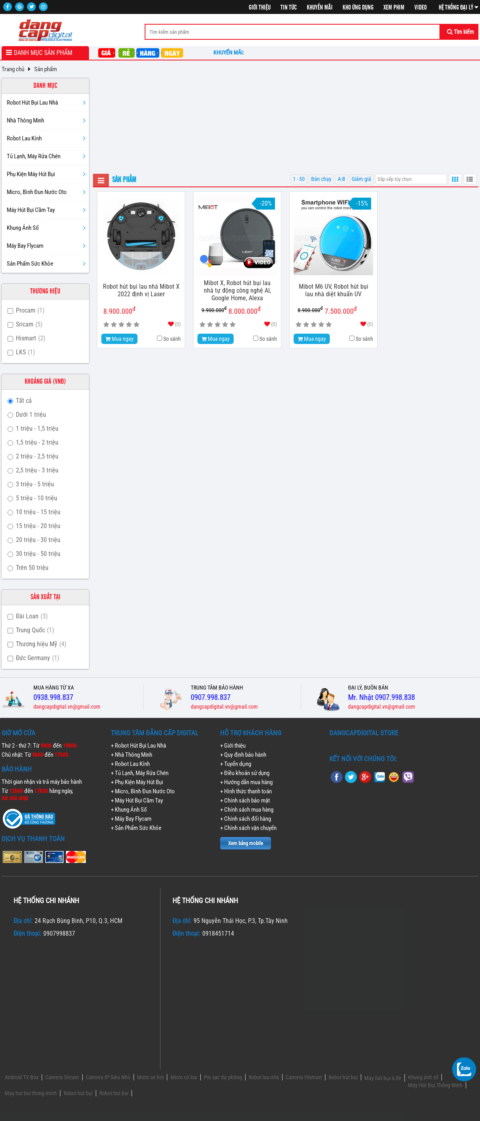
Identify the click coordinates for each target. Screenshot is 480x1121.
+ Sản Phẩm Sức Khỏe (136, 828)
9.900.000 (213, 309)
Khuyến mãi (320, 7)
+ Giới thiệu (233, 745)
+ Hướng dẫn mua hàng (246, 782)
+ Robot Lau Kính (130, 763)
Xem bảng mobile (245, 843)
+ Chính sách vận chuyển (248, 828)
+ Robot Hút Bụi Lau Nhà (138, 745)
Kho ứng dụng (358, 7)
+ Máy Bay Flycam (131, 818)
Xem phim (394, 7)
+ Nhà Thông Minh (131, 754)
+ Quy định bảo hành (243, 754)
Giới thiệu (260, 7)
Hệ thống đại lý (458, 7)
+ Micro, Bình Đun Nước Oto (143, 791)
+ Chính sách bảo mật (245, 800)
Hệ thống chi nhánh (46, 900)
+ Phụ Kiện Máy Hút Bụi (137, 782)
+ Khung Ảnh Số (129, 809)
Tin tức (289, 7)
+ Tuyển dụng (235, 763)
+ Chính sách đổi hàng (245, 818)
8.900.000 (310, 309)
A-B (341, 179)
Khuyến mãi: (229, 52)
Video (420, 7)
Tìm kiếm (460, 32)
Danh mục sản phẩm (43, 52)
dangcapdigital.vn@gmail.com (67, 706)
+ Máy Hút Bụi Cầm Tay (137, 800)
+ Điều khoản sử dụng (244, 773)
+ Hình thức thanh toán (246, 791)
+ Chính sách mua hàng (246, 809)
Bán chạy (321, 179)
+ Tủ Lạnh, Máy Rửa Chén (139, 773)
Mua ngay (119, 339)
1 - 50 (299, 179)
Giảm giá (361, 179)
